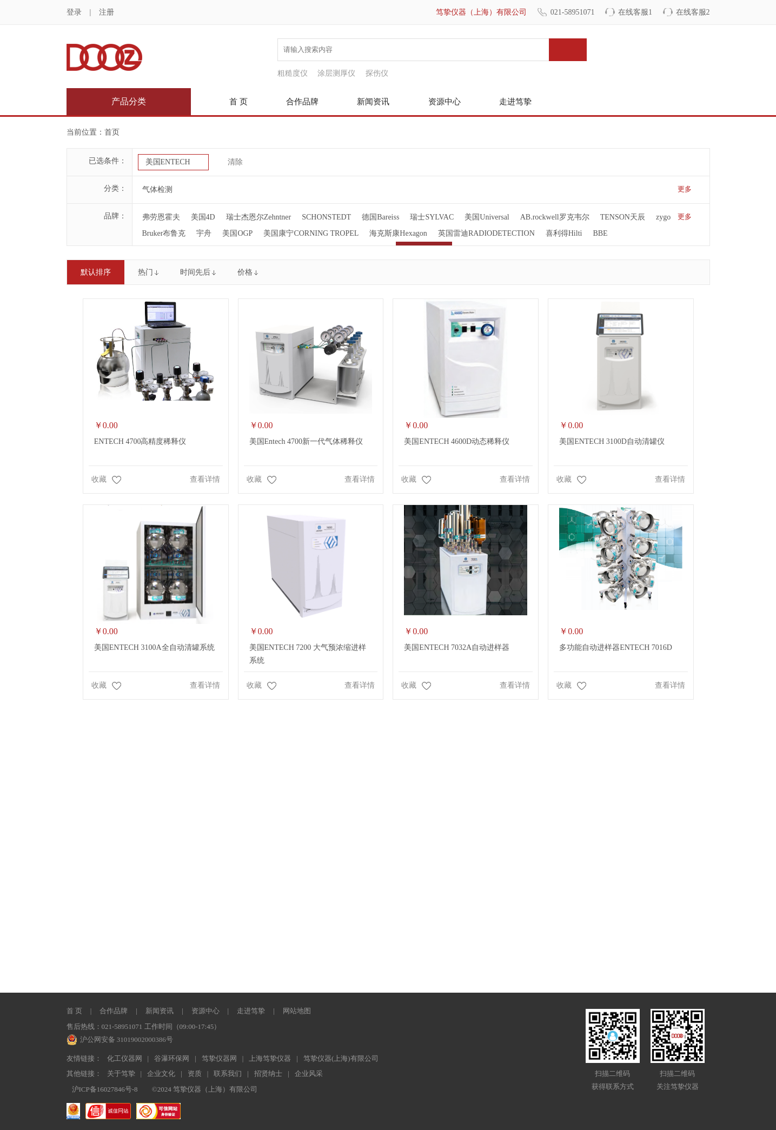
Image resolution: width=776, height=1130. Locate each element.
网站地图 (297, 1011)
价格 (245, 272)
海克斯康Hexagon (398, 233)
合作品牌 (302, 101)
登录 (74, 12)
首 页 (238, 101)
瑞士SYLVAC (432, 217)
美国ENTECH (167, 162)
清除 (235, 162)
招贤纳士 (268, 1073)
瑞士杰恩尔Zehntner (258, 217)
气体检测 (157, 189)
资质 (195, 1073)
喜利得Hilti (564, 233)
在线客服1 (635, 12)
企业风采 (309, 1073)
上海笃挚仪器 (270, 1058)
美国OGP (237, 233)
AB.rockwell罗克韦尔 (554, 217)
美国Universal (487, 217)
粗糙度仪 (292, 73)
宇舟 (203, 233)
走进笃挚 (515, 101)
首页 (112, 132)
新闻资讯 (373, 101)
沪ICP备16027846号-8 (105, 1089)
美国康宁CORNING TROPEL (311, 233)
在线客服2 (693, 12)
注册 (106, 12)
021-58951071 (573, 12)
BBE (600, 233)
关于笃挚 (121, 1073)
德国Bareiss (380, 217)
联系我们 (228, 1073)
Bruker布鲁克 (164, 233)
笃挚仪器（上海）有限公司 (481, 12)
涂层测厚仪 (336, 73)
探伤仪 (377, 73)
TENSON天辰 (622, 217)
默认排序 (96, 272)
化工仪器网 (124, 1058)
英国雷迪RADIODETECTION (486, 233)
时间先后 (195, 272)
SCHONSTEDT (326, 217)
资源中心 (444, 101)
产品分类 (128, 101)
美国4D (203, 217)
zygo (663, 217)
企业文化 (161, 1073)
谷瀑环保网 (171, 1058)
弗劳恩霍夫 (161, 217)
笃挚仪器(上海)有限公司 (341, 1058)
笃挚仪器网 (219, 1058)
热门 (145, 272)
